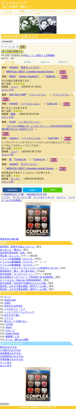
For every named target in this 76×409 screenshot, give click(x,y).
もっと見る (6, 362)
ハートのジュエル (30, 103)
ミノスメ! (68, 11)
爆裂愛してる (12, 336)
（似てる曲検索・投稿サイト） (17, 7)
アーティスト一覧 (22, 197)
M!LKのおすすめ (8, 347)
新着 (22, 12)
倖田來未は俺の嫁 (9, 239)
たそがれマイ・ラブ (14, 309)
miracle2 (13, 67)
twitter (32, 190)
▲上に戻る (6, 365)
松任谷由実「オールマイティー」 (17, 274)
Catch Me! (53, 138)
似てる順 (9, 62)
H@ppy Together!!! (28, 76)
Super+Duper (12, 333)
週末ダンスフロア (30, 67)
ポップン (15, 178)
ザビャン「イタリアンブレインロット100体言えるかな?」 (30, 268)
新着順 (27, 62)
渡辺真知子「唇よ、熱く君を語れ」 (18, 271)
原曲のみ (63, 62)
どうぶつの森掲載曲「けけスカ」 (17, 259)
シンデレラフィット (29, 122)
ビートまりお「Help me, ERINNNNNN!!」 (21, 280)
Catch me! (52, 103)
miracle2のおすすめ (37, 194)
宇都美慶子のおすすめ (11, 359)
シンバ (14, 86)
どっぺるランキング (43, 197)
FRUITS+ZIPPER (13, 306)
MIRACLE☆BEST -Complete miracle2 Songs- (30, 71)
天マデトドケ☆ (29, 164)
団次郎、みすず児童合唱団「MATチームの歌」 (24, 286)
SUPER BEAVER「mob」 (13, 253)
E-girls (12, 122)
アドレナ (8, 318)
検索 (22, 46)
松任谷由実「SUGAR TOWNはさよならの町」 (24, 283)
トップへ (5, 197)
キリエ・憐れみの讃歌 (17, 339)
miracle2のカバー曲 (13, 194)
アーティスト (38, 12)
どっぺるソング (13, 3)
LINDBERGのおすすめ (11, 356)
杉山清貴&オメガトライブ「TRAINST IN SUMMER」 (27, 277)
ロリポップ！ (50, 407)
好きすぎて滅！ (12, 315)
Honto (8, 327)
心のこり (10, 330)
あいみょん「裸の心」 (11, 249)
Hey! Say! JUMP (17, 94)
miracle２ (14, 138)
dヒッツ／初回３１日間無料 (40, 55)
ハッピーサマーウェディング (19, 312)
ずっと (7, 297)
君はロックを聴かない (15, 321)
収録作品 (50, 76)
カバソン (53, 11)
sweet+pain (10, 300)
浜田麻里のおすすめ (10, 353)
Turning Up (20, 159)
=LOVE (9, 324)
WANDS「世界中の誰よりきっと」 (18, 246)
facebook (12, 190)
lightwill (34, 407)
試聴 (62, 72)
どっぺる (7, 12)
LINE (52, 190)
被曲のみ (45, 62)
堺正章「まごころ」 (10, 256)
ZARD (7, 303)
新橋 (13, 114)
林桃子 (12, 76)
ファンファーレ (37, 94)
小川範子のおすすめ (10, 350)
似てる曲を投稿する (12, 51)
